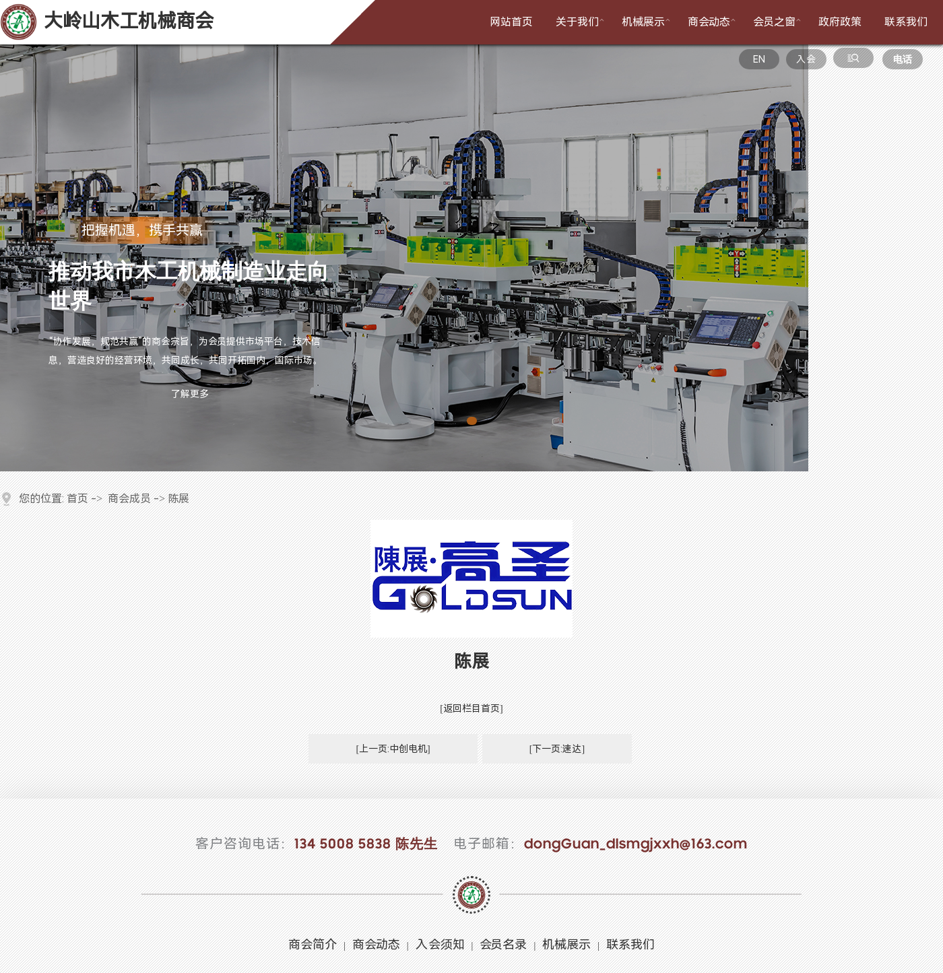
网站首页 (511, 21)
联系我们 (906, 21)
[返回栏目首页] (471, 708)
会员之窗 (778, 21)
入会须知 (440, 944)
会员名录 (503, 944)
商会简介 (312, 944)
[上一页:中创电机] (393, 748)
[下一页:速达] (557, 748)
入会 (806, 59)
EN (759, 59)
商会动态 (713, 21)
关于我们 (581, 21)
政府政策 (839, 21)
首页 (77, 498)
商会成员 (129, 498)
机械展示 (647, 21)
